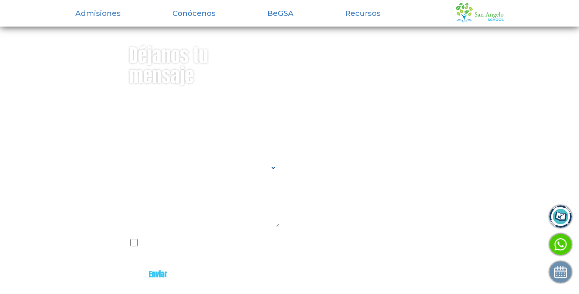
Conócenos (194, 13)
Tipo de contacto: (155, 155)
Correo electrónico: (158, 125)
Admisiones (98, 13)
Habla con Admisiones (488, 244)
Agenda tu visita (479, 272)
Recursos (363, 13)
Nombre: (141, 95)
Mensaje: (143, 186)
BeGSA (280, 13)
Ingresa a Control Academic (497, 216)
